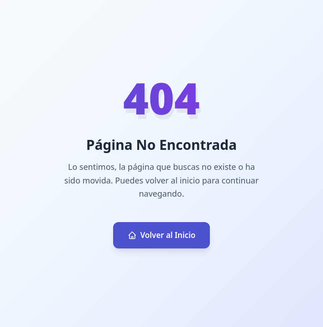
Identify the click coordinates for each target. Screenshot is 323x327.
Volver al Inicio (162, 235)
